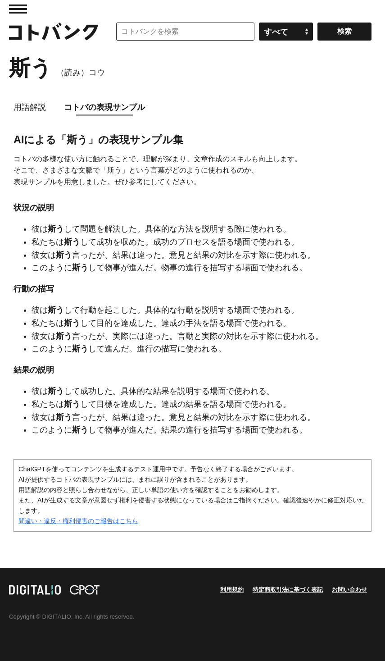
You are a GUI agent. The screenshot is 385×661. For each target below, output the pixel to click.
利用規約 (232, 589)
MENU (18, 9)
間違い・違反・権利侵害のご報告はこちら (78, 520)
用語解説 (30, 107)
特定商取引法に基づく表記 (288, 589)
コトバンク (53, 32)
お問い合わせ (349, 589)
